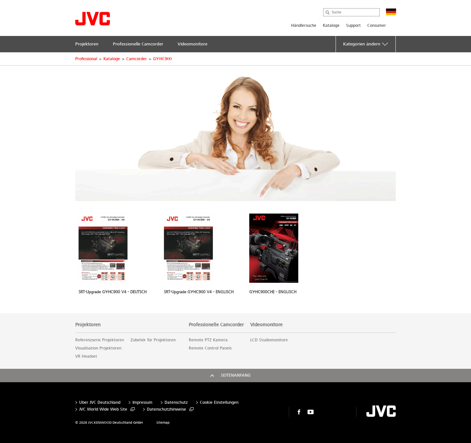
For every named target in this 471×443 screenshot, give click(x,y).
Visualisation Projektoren (98, 348)
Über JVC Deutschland (99, 402)
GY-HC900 (162, 58)
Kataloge (331, 25)
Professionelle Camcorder (216, 325)
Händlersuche (303, 25)
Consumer (376, 25)
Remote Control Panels (210, 348)
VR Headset (86, 356)
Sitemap (162, 422)
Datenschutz (176, 402)
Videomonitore (266, 325)
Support (353, 25)
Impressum (142, 402)
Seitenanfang (236, 375)
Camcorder (136, 58)
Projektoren (87, 325)
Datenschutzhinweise (166, 409)
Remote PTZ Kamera (208, 340)
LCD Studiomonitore (269, 340)
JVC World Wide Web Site (103, 409)
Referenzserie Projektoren (99, 340)
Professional (86, 58)
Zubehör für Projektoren (153, 340)
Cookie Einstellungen (219, 402)
